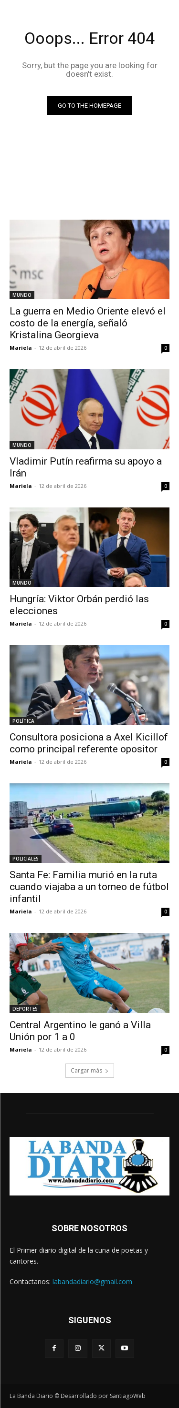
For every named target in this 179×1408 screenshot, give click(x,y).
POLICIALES (25, 858)
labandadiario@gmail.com (92, 1281)
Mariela (21, 347)
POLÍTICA (23, 721)
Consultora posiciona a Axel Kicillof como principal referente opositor (89, 743)
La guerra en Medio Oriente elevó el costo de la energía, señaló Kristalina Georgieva (88, 323)
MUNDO (22, 295)
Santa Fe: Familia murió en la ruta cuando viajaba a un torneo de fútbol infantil (89, 886)
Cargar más (90, 1070)
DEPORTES (25, 1008)
